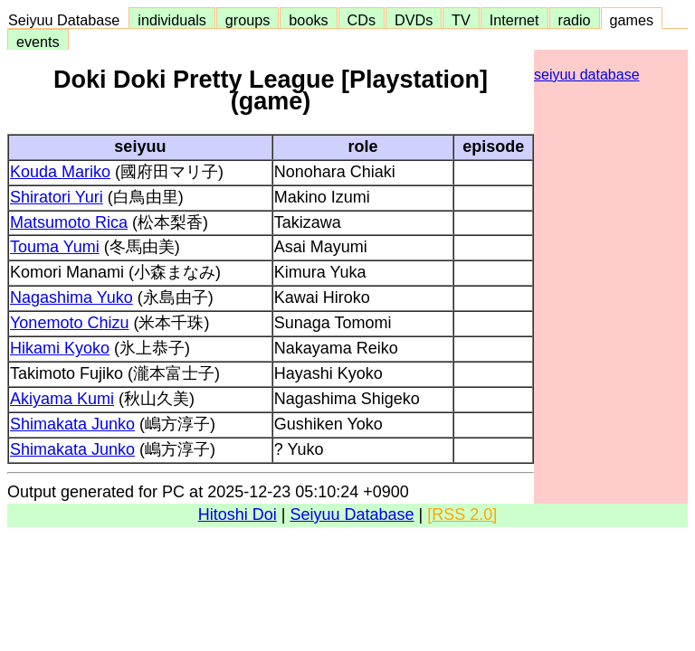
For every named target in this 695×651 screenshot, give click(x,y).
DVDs (413, 20)
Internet (514, 20)
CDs (361, 20)
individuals (171, 20)
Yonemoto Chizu (69, 323)
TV (460, 20)
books (308, 20)
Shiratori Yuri (56, 197)
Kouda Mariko (60, 172)
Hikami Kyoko (59, 348)
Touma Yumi (55, 247)
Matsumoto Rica (69, 222)
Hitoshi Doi (237, 514)
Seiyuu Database (68, 20)
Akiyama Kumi (62, 399)
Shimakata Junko (72, 424)
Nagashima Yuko (71, 297)
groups (248, 20)
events (38, 41)
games (632, 20)
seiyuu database (587, 74)
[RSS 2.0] (462, 514)
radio (574, 20)
